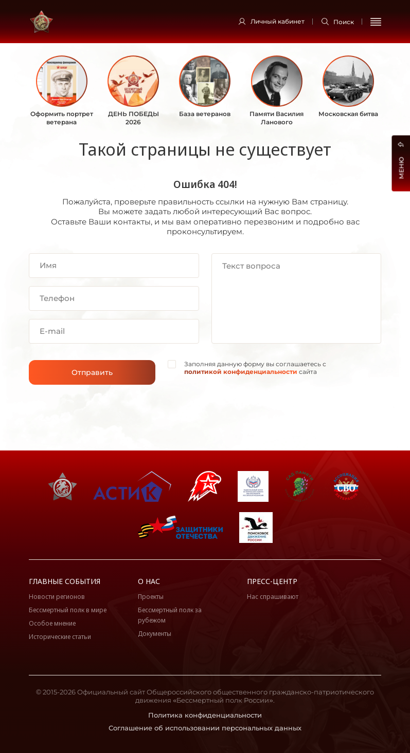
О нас (149, 581)
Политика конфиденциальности (205, 715)
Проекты (151, 596)
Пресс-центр (272, 581)
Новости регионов (57, 596)
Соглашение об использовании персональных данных (205, 728)
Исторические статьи (60, 636)
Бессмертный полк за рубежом (170, 615)
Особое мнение (52, 623)
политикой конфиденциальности (240, 371)
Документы (154, 633)
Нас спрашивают (272, 596)
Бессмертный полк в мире (67, 610)
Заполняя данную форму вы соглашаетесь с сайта (255, 368)
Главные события (64, 581)
